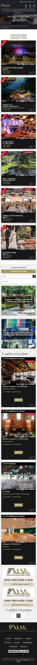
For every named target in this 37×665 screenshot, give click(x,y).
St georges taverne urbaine (13, 68)
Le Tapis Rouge (8, 142)
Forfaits (28, 638)
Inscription (23, 1)
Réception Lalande (9, 253)
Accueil (8, 638)
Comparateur (27, 642)
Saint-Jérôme (7, 71)
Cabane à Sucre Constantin (13, 216)
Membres (32, 1)
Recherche (18, 638)
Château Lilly (7, 105)
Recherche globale (18, 271)
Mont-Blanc (6, 182)
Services (8, 642)
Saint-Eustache (7, 219)
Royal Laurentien (9, 179)
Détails (19, 400)
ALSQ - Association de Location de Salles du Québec (8, 5)
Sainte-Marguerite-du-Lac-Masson (13, 108)
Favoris (16, 642)
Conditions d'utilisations (23, 660)
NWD (18, 661)
